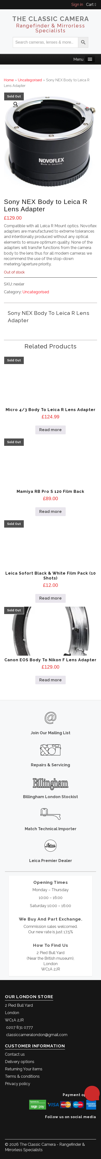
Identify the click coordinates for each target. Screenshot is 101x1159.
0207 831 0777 (19, 1027)
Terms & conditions (22, 1076)
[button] (15, 104)
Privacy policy (17, 1083)
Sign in (77, 4)
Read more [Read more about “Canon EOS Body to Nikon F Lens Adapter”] (50, 680)
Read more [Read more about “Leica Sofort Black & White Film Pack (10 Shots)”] (50, 598)
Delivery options (19, 1061)
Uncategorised (30, 80)
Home (9, 80)
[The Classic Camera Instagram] (95, 1124)
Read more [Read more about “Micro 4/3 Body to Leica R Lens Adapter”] (50, 429)
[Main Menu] (90, 59)
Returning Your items (23, 1069)
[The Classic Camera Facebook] (94, 1124)
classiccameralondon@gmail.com (36, 1034)
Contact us (15, 1054)
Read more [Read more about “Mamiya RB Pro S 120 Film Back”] (50, 511)
